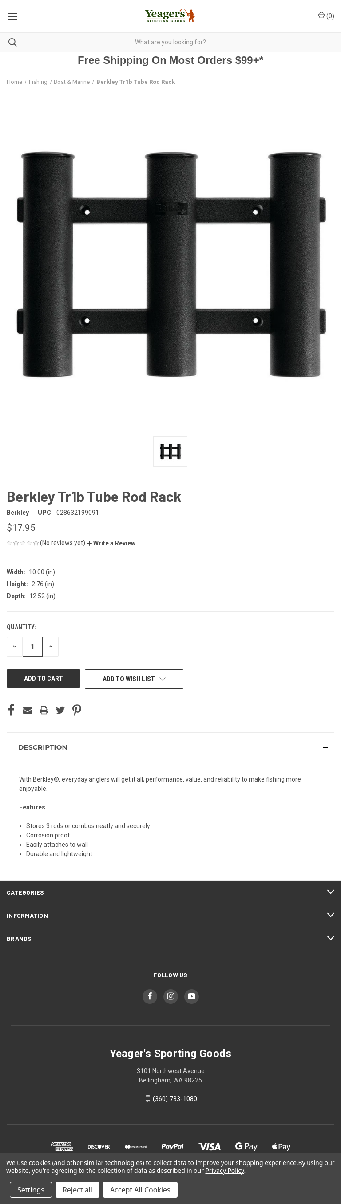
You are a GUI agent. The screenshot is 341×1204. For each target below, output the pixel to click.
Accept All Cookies (140, 1190)
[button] (111, 543)
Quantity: (21, 627)
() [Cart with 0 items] (326, 16)
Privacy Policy (224, 1170)
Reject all (77, 1190)
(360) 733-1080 (175, 1099)
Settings (30, 1190)
